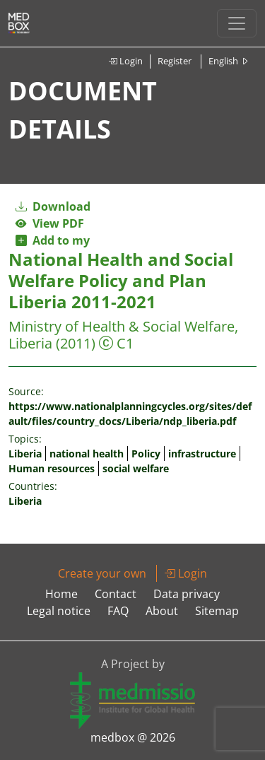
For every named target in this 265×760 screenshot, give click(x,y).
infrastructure (202, 453)
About (162, 611)
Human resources (51, 468)
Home (61, 594)
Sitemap (217, 611)
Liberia (25, 453)
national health (86, 453)
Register (175, 60)
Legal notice (58, 611)
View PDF (50, 223)
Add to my (53, 240)
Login (125, 60)
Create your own (102, 573)
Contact (115, 594)
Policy (145, 453)
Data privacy (186, 594)
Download (53, 206)
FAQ (118, 611)
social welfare (135, 468)
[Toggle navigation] (237, 23)
